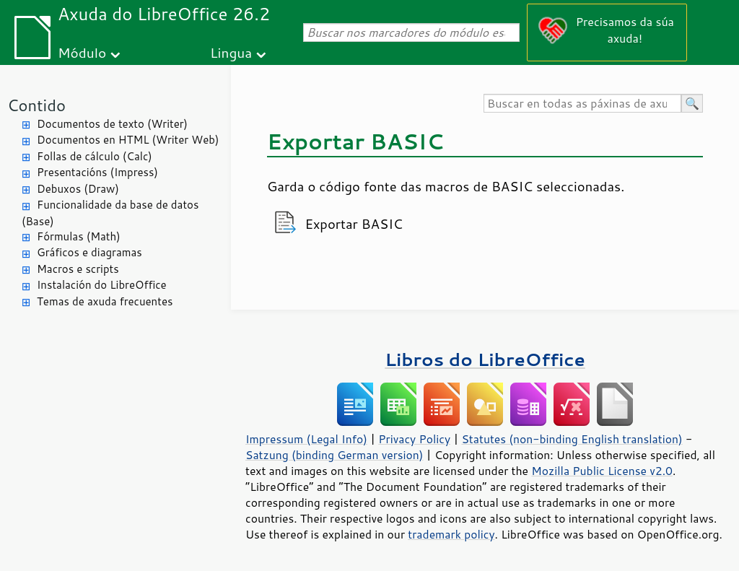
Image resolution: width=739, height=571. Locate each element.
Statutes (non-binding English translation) (571, 439)
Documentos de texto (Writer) (112, 123)
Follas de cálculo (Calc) (94, 156)
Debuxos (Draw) (78, 188)
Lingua (231, 52)
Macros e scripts (78, 268)
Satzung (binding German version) (334, 455)
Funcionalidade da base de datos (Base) (110, 213)
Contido (36, 105)
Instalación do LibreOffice (102, 284)
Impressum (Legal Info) (306, 439)
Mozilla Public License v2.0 (602, 471)
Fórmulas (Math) (79, 236)
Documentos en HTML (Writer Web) (128, 139)
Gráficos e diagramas (89, 252)
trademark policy (451, 534)
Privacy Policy (414, 439)
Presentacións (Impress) (97, 172)
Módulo (82, 52)
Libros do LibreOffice (485, 359)
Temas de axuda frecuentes (104, 301)
